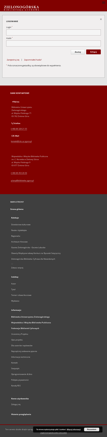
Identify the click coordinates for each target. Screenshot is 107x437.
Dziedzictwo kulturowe (21, 224)
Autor (13, 283)
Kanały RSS (16, 385)
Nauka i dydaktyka (19, 230)
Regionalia (15, 236)
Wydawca (15, 301)
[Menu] (103, 2)
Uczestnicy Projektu (19, 334)
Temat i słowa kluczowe (21, 295)
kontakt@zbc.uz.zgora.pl (21, 141)
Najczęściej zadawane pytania (24, 351)
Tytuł (13, 289)
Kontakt (14, 362)
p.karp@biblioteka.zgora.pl (22, 180)
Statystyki (15, 368)
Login (9, 27)
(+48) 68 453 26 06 (19, 173)
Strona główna (17, 209)
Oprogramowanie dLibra (21, 374)
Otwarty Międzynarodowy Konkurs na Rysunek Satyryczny (36, 253)
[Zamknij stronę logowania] (101, 19)
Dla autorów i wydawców (21, 345)
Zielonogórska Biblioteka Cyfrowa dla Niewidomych (33, 259)
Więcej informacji (74, 429)
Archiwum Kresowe (19, 241)
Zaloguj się (16, 404)
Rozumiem (91, 429)
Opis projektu (17, 339)
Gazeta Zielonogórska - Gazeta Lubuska (28, 247)
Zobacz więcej (17, 267)
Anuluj (78, 52)
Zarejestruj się (13, 60)
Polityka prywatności (20, 380)
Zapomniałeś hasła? (33, 60)
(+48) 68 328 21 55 (19, 128)
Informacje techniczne (20, 357)
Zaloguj (93, 52)
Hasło (9, 38)
